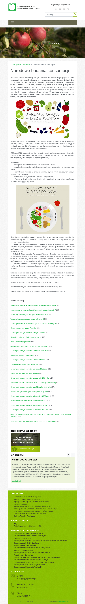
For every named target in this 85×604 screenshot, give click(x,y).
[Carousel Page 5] (58, 43)
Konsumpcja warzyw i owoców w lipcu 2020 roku (28, 360)
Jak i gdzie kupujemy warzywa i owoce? (25, 373)
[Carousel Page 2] (52, 43)
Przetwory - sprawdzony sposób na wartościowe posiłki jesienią (33, 383)
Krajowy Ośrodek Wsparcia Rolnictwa (27, 499)
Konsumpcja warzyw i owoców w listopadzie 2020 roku (30, 396)
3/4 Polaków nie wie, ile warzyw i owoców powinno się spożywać (34, 305)
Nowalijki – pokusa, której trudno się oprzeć (26, 337)
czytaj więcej (16, 481)
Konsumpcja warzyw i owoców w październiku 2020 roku (31, 387)
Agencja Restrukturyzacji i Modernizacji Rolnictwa (31, 502)
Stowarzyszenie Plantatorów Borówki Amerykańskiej (32, 548)
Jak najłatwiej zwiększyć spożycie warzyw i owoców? (29, 346)
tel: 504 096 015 (22, 587)
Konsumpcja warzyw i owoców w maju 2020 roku (28, 333)
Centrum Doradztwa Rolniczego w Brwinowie (30, 514)
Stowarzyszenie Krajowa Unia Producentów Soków (32, 553)
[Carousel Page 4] (56, 43)
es (64, 9)
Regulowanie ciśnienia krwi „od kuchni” (24, 364)
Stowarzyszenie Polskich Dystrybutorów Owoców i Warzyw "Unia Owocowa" (41, 541)
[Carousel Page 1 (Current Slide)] (49, 43)
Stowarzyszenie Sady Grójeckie (25, 545)
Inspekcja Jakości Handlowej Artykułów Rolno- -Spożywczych (36, 509)
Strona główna (16, 65)
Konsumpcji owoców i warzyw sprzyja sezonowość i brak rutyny (33, 324)
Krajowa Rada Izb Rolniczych (24, 516)
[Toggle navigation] (12, 22)
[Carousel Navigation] (70, 455)
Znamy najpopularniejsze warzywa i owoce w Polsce (29, 314)
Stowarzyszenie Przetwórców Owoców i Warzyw (31, 560)
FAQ (15, 523)
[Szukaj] (59, 15)
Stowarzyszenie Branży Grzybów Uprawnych (30, 536)
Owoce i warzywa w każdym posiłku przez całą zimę (29, 392)
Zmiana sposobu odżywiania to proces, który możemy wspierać (33, 421)
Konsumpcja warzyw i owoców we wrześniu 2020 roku (30, 378)
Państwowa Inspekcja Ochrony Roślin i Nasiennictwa (32, 506)
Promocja (26, 65)
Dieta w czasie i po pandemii (21, 342)
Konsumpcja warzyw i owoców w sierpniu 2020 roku (29, 369)
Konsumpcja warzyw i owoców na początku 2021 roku (30, 410)
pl (56, 9)
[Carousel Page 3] (54, 43)
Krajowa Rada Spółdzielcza (23, 550)
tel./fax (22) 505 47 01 (25, 596)
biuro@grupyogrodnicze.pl (26, 579)
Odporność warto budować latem (22, 355)
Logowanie (65, 5)
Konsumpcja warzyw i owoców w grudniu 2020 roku (29, 405)
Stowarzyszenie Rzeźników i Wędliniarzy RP (30, 565)
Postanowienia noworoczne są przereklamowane (28, 401)
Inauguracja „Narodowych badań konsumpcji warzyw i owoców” (33, 310)
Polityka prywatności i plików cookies (28, 526)
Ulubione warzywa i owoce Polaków (23, 328)
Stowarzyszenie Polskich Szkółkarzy (27, 543)
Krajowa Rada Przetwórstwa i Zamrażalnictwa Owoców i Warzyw (37, 557)
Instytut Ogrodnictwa (21, 504)
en (60, 9)
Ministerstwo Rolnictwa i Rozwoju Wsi (27, 497)
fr (68, 9)
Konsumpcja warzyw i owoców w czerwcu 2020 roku (29, 351)
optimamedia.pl (62, 602)
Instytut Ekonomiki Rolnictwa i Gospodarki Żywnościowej (34, 511)
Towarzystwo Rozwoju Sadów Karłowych (29, 533)
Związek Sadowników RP (23, 538)
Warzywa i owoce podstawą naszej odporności (27, 319)
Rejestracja (55, 5)
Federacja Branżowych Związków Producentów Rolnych (34, 562)
